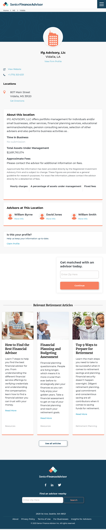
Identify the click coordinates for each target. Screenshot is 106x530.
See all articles (53, 443)
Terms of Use (44, 519)
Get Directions (17, 101)
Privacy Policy (28, 519)
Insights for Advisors (81, 519)
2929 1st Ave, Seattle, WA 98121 (51, 514)
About (15, 519)
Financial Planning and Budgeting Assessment (50, 351)
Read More (10, 410)
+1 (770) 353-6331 (16, 74)
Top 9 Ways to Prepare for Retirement (86, 349)
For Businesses (60, 519)
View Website (14, 69)
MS (14, 10)
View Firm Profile (53, 61)
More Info (19, 219)
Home (6, 10)
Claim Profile (13, 243)
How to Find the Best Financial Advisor (17, 349)
